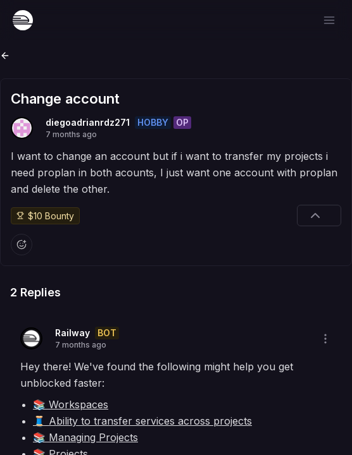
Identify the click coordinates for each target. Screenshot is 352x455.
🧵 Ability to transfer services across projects (142, 421)
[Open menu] (329, 20)
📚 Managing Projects (85, 437)
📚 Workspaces (70, 404)
